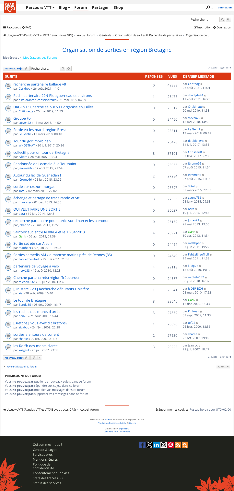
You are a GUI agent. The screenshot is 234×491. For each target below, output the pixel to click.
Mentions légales (45, 459)
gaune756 (195, 197)
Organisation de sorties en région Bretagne (117, 49)
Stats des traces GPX (48, 478)
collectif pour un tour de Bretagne (41, 152)
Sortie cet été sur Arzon (32, 243)
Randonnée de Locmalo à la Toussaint (44, 163)
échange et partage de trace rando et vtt (46, 197)
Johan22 (24, 225)
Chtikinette (26, 111)
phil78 (23, 316)
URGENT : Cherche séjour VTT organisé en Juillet (53, 107)
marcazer (25, 202)
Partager (100, 7)
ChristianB (195, 152)
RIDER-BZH (195, 288)
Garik (22, 236)
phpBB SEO (124, 428)
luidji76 (193, 266)
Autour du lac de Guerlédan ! (37, 175)
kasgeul (24, 350)
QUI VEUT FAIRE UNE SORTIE (36, 209)
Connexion (225, 7)
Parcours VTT (39, 7)
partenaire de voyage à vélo (36, 266)
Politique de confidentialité (43, 466)
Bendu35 (25, 304)
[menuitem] (26, 27)
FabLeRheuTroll (29, 259)
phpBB (108, 419)
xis (20, 293)
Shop (118, 7)
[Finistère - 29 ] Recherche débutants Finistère (51, 288)
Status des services (47, 483)
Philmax (193, 311)
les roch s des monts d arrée (37, 311)
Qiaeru (132, 423)
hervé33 (24, 270)
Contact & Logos (45, 450)
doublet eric (196, 141)
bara (22, 213)
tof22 (191, 323)
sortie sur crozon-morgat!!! (35, 186)
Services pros (43, 454)
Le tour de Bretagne (29, 300)
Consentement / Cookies (51, 473)
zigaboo (24, 327)
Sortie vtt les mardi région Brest (39, 129)
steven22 (25, 123)
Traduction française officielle (112, 423)
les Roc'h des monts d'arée (35, 345)
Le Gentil (25, 134)
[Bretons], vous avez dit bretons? (40, 323)
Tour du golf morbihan (32, 141)
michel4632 (27, 282)
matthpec (25, 248)
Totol (22, 191)
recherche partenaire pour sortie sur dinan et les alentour (61, 220)
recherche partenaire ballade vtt (39, 84)
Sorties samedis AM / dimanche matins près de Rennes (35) (62, 254)
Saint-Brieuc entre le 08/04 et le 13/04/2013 (49, 232)
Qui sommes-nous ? (47, 444)
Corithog (24, 88)
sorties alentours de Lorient (36, 334)
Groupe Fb (22, 118)
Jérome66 (25, 168)
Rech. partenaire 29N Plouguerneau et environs (52, 95)
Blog (63, 7)
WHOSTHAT (27, 145)
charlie (23, 339)
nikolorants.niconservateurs (37, 100)
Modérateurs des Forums (40, 57)
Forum (80, 7)
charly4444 (195, 95)
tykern (23, 157)
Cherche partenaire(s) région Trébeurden (46, 277)
